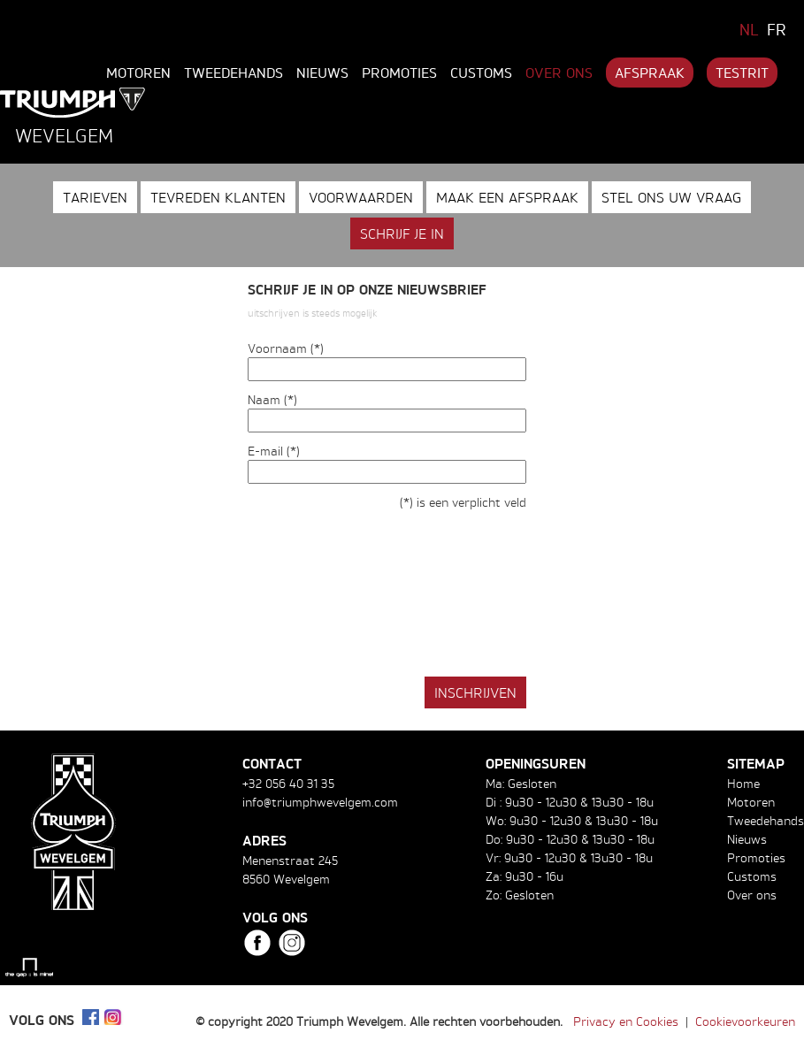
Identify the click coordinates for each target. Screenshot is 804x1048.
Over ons (559, 72)
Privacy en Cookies (625, 1021)
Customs (481, 72)
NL (749, 29)
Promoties (399, 72)
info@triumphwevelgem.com (320, 801)
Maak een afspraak (507, 197)
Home (743, 783)
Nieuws (322, 72)
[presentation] (382, 604)
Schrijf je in (402, 233)
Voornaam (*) (286, 348)
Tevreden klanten (218, 197)
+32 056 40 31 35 (288, 783)
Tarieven (95, 197)
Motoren (138, 72)
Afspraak (650, 72)
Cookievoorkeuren (745, 1021)
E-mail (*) (274, 450)
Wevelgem (64, 135)
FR (776, 29)
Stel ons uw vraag (671, 197)
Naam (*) (272, 399)
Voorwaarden (361, 197)
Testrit (742, 72)
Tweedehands (233, 72)
